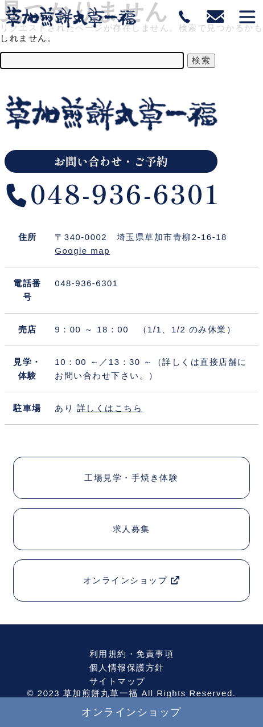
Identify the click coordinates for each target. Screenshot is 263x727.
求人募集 (131, 529)
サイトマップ (117, 681)
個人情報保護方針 (127, 667)
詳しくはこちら (110, 408)
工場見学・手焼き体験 (131, 477)
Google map (82, 250)
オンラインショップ (131, 580)
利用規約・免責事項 (131, 654)
